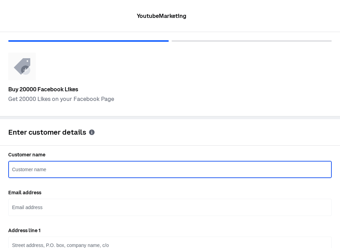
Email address (24, 192)
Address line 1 (24, 230)
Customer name (26, 155)
